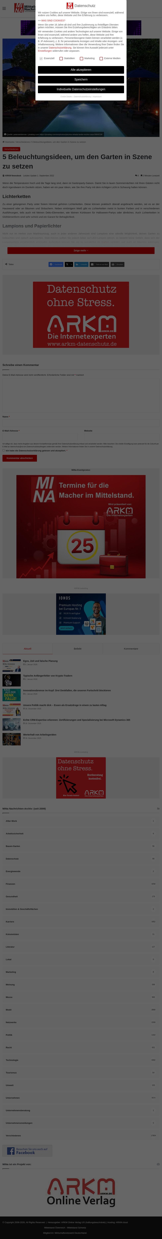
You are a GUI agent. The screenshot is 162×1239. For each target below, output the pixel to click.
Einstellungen (45, 49)
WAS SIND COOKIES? (53, 18)
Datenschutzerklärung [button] (82, 94)
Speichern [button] (81, 77)
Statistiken (67, 56)
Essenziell (46, 56)
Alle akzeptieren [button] (81, 67)
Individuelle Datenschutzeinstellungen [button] (81, 87)
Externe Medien (110, 56)
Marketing (87, 56)
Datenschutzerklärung (60, 45)
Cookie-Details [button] (66, 94)
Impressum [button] (97, 94)
